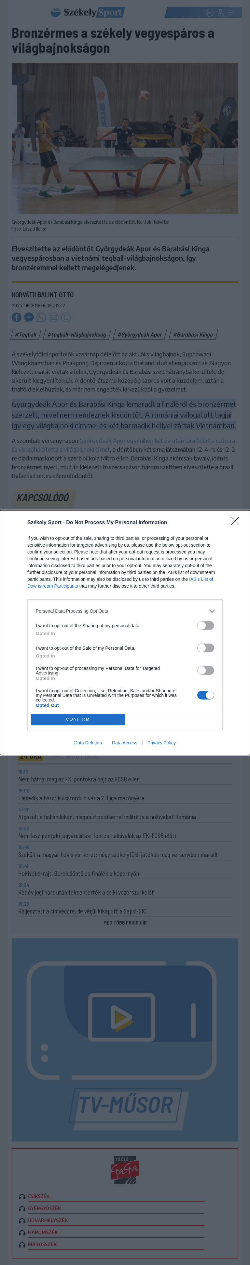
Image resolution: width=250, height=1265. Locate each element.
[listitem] (125, 611)
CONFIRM (78, 719)
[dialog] (125, 632)
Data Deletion (88, 742)
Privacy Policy (161, 742)
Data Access (124, 742)
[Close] (237, 523)
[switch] (205, 625)
